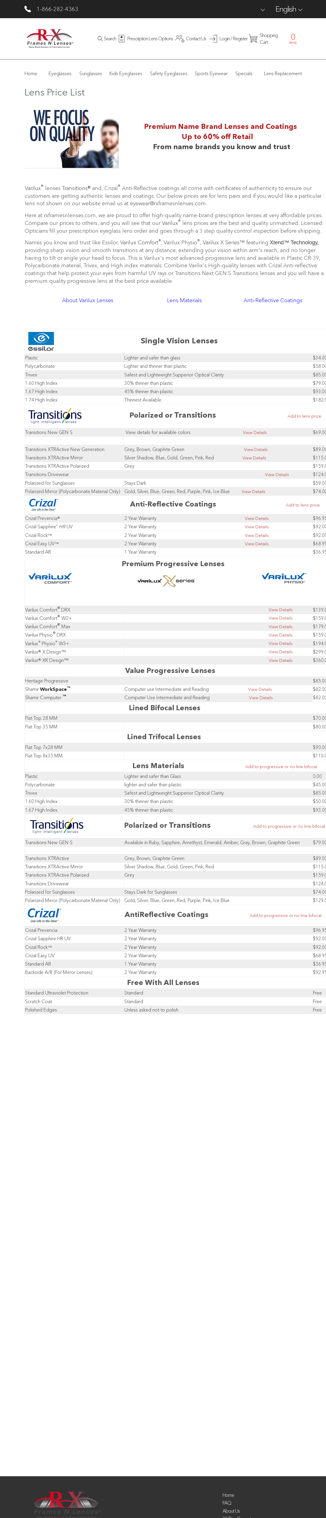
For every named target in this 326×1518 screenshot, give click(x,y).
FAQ (227, 1503)
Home (228, 1495)
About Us (231, 1511)
